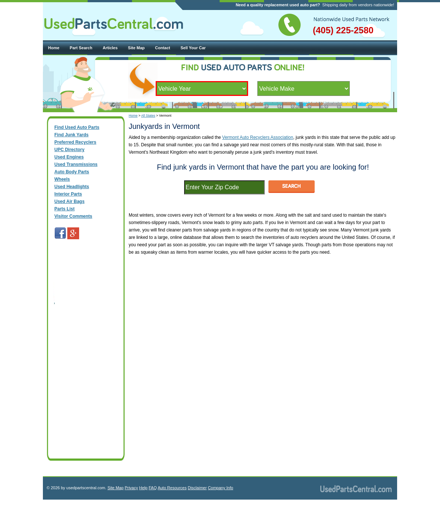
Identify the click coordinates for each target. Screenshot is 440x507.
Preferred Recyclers (75, 142)
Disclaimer (197, 488)
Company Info (220, 488)
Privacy (131, 488)
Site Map (136, 48)
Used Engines (69, 157)
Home (54, 48)
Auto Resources (172, 488)
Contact (162, 48)
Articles (110, 48)
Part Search (81, 48)
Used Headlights (71, 186)
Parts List (64, 208)
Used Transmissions (76, 164)
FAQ (153, 488)
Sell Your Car (193, 48)
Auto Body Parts (71, 171)
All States (148, 115)
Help (143, 488)
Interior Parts (68, 194)
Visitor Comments (73, 216)
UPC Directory (69, 149)
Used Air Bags (69, 201)
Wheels (62, 179)
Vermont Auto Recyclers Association (257, 137)
